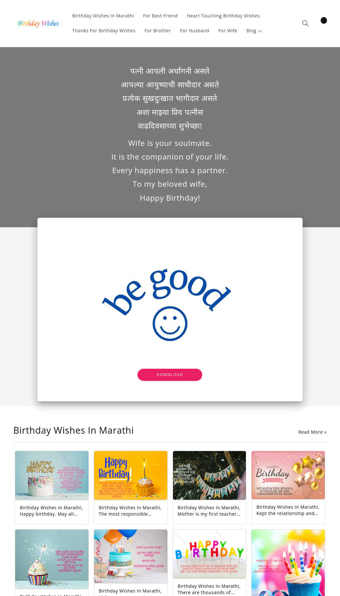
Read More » (312, 432)
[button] (254, 30)
